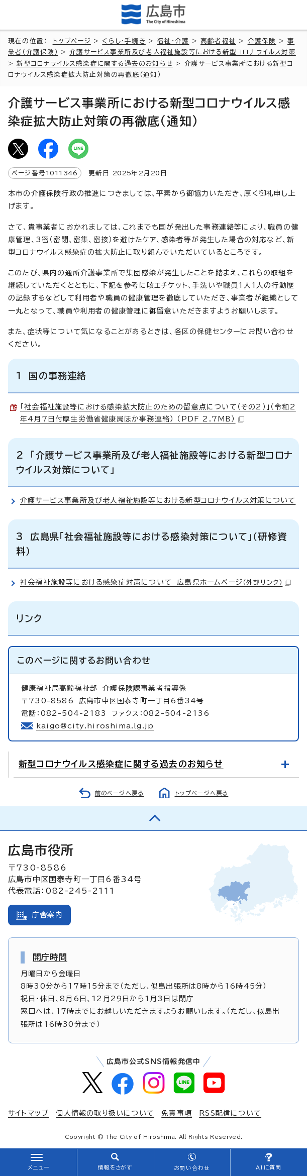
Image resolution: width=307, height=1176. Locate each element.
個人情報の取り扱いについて (105, 1113)
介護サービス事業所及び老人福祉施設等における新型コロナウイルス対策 (182, 52)
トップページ (72, 41)
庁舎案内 (47, 914)
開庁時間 (50, 957)
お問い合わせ (192, 1167)
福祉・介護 (173, 41)
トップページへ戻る (202, 793)
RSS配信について (230, 1113)
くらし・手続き (123, 41)
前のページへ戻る (119, 793)
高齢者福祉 (218, 41)
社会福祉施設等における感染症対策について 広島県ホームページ (155, 582)
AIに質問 (268, 1167)
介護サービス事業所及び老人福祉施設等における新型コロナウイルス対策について (157, 500)
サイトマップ (28, 1113)
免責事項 (176, 1113)
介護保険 (262, 41)
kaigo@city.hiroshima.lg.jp (95, 725)
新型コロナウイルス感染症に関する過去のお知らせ (95, 63)
